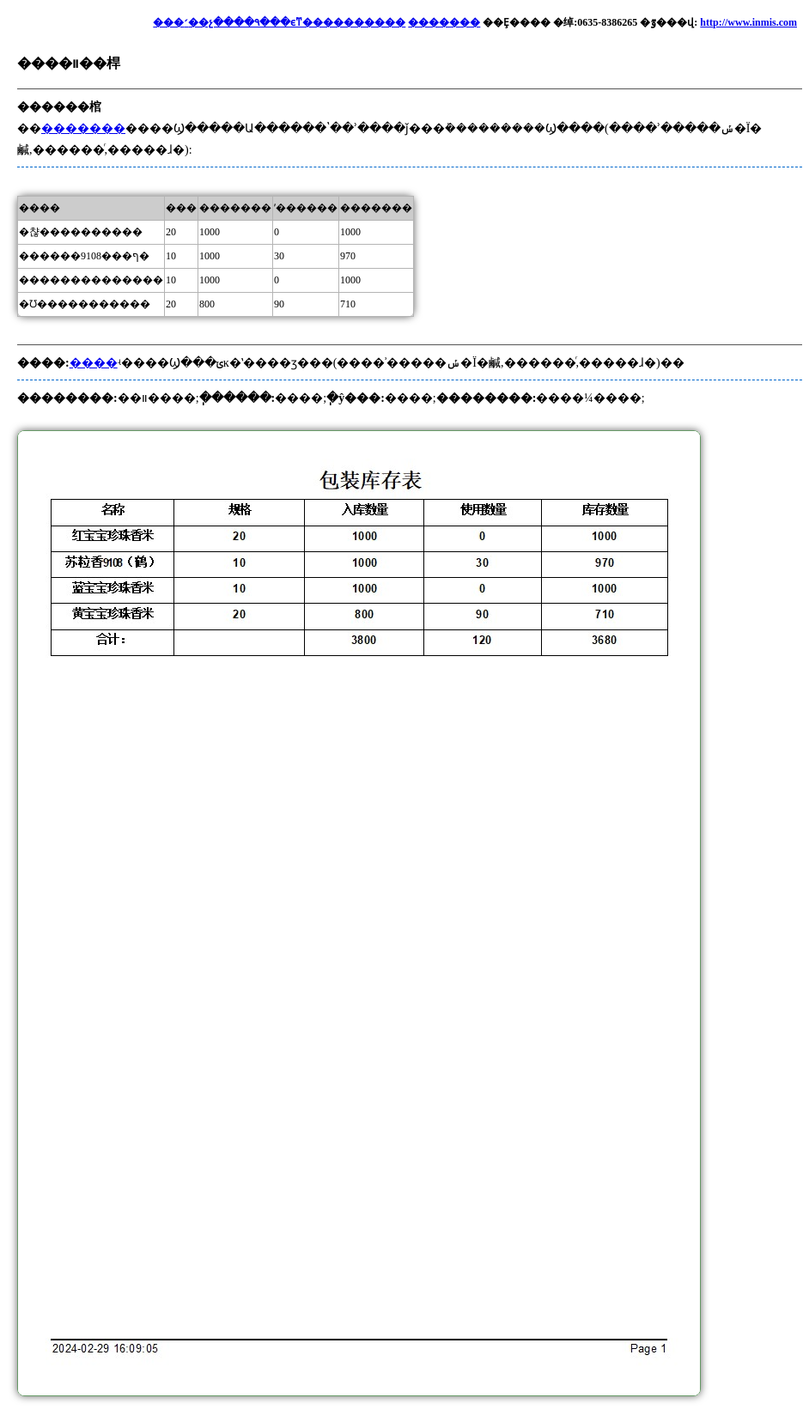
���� (94, 362)
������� (444, 22)
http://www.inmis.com (748, 22)
